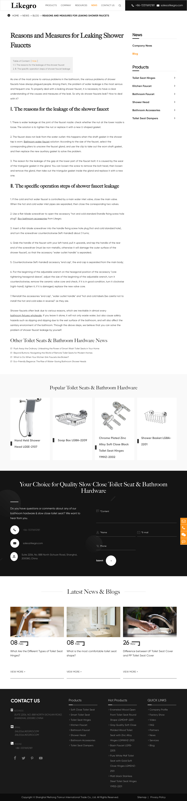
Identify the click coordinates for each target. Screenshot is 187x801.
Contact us (25, 700)
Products (51, 5)
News (94, 5)
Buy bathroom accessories (32, 218)
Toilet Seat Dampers (145, 118)
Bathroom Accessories (146, 110)
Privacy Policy (158, 797)
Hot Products (117, 700)
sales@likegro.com (172, 5)
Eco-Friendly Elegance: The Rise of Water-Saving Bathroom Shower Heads (50, 361)
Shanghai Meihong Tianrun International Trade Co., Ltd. (66, 797)
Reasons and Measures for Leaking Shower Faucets (75, 15)
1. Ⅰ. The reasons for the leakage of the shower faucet (38, 65)
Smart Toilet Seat (80, 714)
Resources (81, 5)
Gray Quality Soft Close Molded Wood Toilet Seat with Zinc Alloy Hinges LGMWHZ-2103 (123, 733)
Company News (142, 45)
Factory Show (157, 714)
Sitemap (141, 797)
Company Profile (159, 709)
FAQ (152, 725)
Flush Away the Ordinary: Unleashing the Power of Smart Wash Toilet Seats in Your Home (56, 348)
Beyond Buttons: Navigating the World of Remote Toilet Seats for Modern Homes (53, 353)
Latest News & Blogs (93, 591)
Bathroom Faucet (143, 94)
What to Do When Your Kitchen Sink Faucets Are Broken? (41, 357)
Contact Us (107, 5)
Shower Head (140, 102)
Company (66, 5)
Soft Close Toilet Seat (83, 709)
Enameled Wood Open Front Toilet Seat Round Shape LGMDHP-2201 (123, 714)
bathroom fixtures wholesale (26, 315)
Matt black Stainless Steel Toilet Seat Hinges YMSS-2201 (123, 781)
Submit (106, 560)
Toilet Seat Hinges (143, 78)
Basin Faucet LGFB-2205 (121, 748)
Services (154, 740)
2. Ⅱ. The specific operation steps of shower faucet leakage (41, 69)
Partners (154, 730)
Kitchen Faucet (142, 86)
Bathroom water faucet (37, 141)
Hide (34, 61)
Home (15, 15)
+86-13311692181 (145, 5)
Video (153, 719)
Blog (36, 15)
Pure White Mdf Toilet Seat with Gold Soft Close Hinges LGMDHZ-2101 (123, 763)
